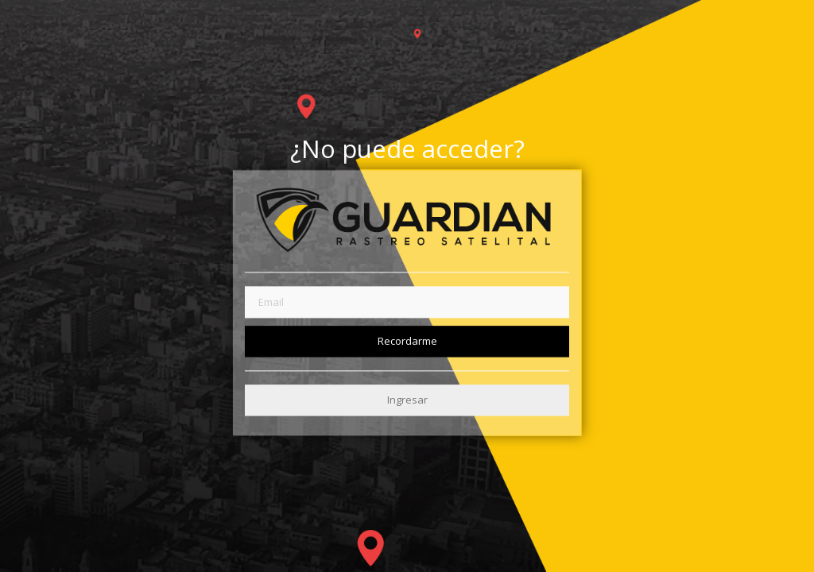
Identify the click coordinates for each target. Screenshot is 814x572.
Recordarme (407, 341)
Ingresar (407, 399)
